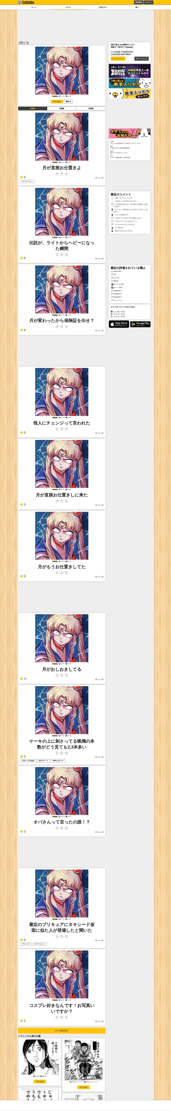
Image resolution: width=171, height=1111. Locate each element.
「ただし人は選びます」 (120, 215)
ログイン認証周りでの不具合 (129, 156)
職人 (137, 7)
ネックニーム (116, 300)
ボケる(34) (83, 1087)
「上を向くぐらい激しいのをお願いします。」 (127, 218)
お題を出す (103, 7)
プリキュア (26, 944)
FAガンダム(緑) (117, 284)
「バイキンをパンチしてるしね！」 (124, 224)
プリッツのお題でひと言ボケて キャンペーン (129, 142)
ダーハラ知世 (116, 287)
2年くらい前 (99, 178)
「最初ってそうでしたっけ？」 (122, 198)
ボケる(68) (57, 101)
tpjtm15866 (116, 271)
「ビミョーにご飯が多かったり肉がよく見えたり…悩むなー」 (129, 210)
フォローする (118, 314)
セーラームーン (27, 181)
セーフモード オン (118, 58)
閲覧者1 (115, 281)
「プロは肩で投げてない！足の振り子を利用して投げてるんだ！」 (129, 205)
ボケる (68, 7)
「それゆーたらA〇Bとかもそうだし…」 (125, 201)
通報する (68, 101)
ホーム (33, 7)
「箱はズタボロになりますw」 (122, 231)
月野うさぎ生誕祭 (28, 761)
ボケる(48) (40, 1081)
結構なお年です (58, 761)
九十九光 (115, 278)
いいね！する (118, 311)
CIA (113, 275)
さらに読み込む (61, 1031)
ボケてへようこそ (141, 58)
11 (23, 678)
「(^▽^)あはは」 (118, 228)
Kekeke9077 (116, 291)
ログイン (148, 2)
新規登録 (138, 2)
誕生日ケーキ (43, 761)
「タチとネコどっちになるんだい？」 (124, 221)
